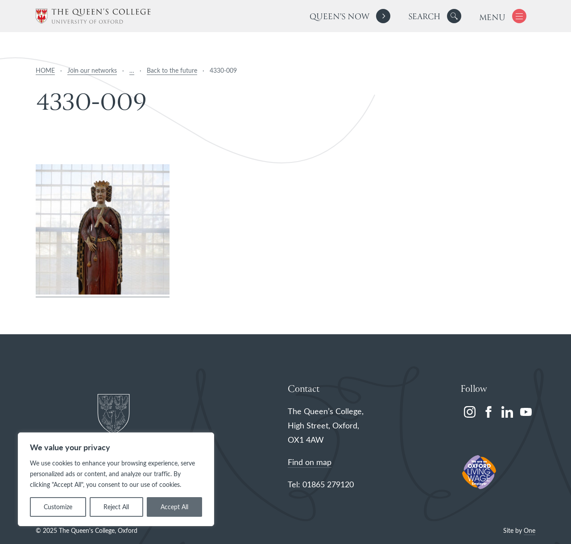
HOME (45, 70)
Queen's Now (339, 17)
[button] (454, 16)
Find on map (309, 462)
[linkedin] (507, 412)
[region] (116, 479)
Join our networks (92, 70)
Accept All (174, 506)
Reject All (116, 506)
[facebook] (488, 412)
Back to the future (172, 70)
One (529, 530)
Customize (58, 506)
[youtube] (526, 412)
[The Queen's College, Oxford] (93, 16)
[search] (434, 16)
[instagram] (470, 412)
